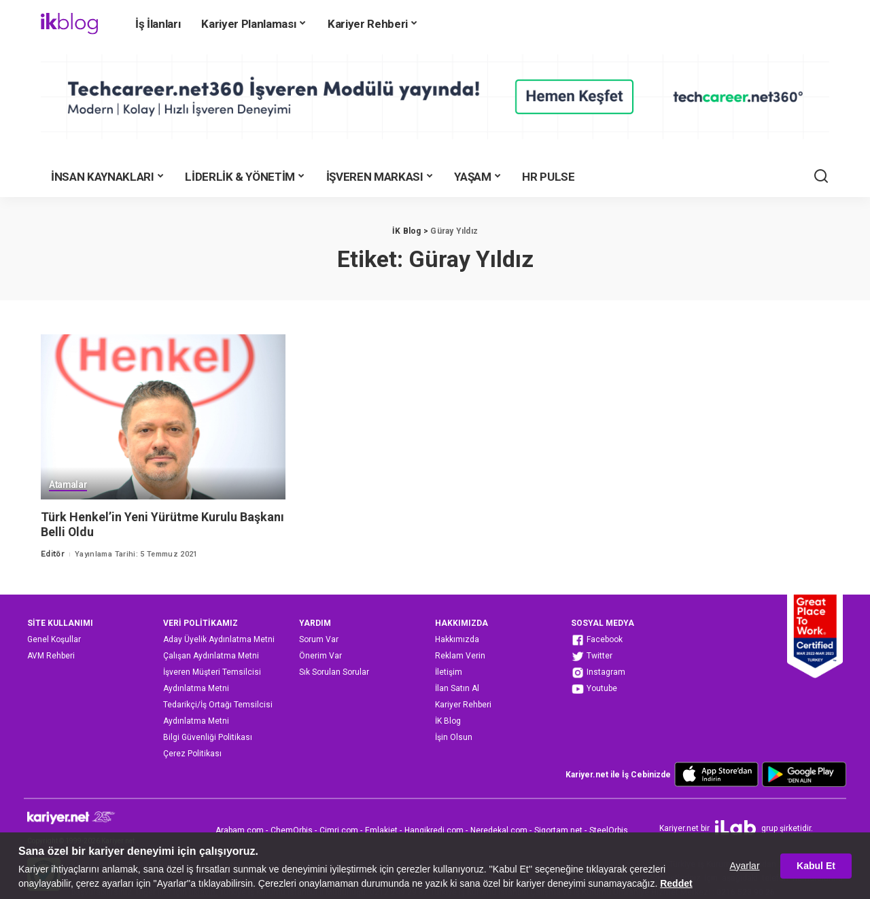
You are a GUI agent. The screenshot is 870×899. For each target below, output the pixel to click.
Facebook (597, 640)
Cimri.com (338, 830)
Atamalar (68, 485)
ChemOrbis (292, 830)
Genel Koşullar (54, 639)
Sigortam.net (558, 830)
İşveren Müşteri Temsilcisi (212, 672)
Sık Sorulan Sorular (334, 672)
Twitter (591, 656)
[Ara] (821, 176)
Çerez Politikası (192, 753)
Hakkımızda (457, 639)
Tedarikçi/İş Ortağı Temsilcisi (218, 704)
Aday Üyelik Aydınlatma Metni (219, 639)
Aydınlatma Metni (196, 688)
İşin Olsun (453, 737)
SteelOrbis (608, 830)
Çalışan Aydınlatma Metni (211, 655)
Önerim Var (320, 655)
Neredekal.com (498, 830)
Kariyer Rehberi (463, 704)
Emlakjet (381, 830)
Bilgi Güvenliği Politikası (207, 737)
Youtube (594, 689)
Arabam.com (239, 830)
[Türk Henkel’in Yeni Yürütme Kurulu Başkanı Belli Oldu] (163, 416)
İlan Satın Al (457, 688)
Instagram (598, 673)
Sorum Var (318, 639)
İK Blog (448, 721)
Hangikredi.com (434, 830)
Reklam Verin (460, 655)
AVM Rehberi (51, 655)
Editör (53, 554)
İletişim (448, 672)
